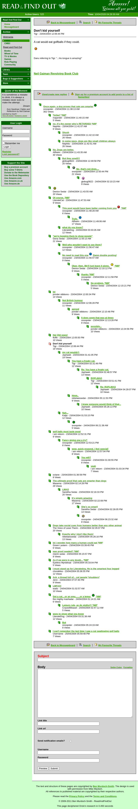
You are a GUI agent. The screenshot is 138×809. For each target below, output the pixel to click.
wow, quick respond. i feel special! (90, 448)
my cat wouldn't (70, 352)
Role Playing (10, 62)
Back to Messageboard (63, 22)
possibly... (96, 326)
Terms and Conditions (105, 796)
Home (7, 24)
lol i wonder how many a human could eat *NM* (78, 542)
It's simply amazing (82, 498)
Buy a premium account (16, 167)
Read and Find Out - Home (52, 6)
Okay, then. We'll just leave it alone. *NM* (96, 265)
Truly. (77, 218)
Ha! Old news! (60, 335)
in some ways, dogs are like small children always (89, 141)
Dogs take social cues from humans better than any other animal (87, 525)
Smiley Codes (116, 667)
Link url (42, 728)
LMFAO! (57, 586)
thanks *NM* (87, 274)
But (64, 622)
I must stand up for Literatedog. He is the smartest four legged (86, 568)
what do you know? (72, 227)
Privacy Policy (76, 796)
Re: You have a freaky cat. (95, 369)
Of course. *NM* (61, 197)
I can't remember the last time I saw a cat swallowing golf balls (86, 631)
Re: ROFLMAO (108, 387)
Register (6, 151)
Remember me (12, 143)
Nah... (65, 413)
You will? (86, 457)
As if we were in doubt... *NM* (71, 560)
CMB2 (7, 40)
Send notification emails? (51, 740)
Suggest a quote (21, 116)
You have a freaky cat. (83, 361)
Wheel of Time (11, 53)
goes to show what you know (68, 614)
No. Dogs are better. (63, 149)
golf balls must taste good (67, 431)
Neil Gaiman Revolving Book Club (56, 73)
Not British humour (72, 300)
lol (54, 291)
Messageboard (11, 27)
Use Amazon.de (12, 183)
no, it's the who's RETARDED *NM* (75, 123)
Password (7, 135)
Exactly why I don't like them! (77, 534)
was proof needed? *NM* (66, 551)
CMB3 (7, 43)
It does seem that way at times (97, 317)
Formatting (128, 667)
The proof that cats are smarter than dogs (79, 480)
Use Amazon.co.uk (13, 181)
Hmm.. (75, 395)
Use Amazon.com (13, 178)
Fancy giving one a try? (74, 440)
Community (10, 64)
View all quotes (8, 116)
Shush (65, 132)
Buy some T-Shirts (13, 170)
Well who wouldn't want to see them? (82, 244)
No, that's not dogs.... (85, 169)
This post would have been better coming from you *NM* (94, 208)
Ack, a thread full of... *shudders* (76, 577)
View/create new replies (54, 94)
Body (41, 667)
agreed (75, 309)
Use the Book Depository (16, 175)
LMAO (65, 489)
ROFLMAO (96, 378)
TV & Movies (10, 56)
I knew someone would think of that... (101, 404)
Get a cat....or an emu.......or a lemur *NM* (77, 596)
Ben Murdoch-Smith (103, 786)
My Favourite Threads (109, 22)
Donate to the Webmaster (16, 172)
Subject (43, 656)
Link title (42, 720)
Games (7, 59)
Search (86, 22)
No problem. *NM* (100, 283)
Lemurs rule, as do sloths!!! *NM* (79, 605)
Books (7, 51)
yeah (93, 466)
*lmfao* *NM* (59, 115)
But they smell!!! (71, 158)
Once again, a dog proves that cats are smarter (70, 106)
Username (7, 128)
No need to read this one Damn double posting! (89, 255)
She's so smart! (89, 506)
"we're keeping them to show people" (73, 236)
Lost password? (10, 154)
